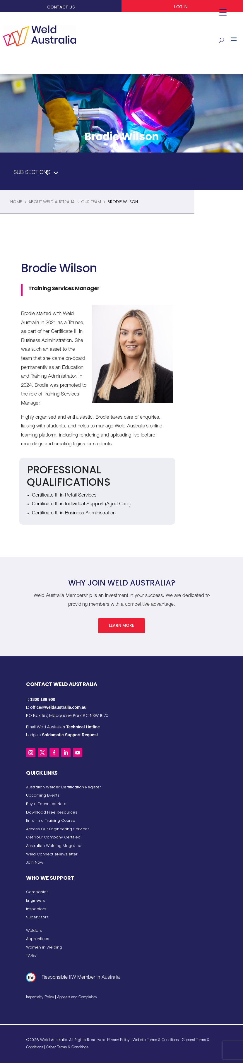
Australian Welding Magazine (53, 845)
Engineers (35, 900)
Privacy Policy (118, 1040)
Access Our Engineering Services (58, 828)
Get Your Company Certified (53, 837)
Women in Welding (44, 947)
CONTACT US (61, 7)
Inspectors (36, 908)
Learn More (121, 625)
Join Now (34, 862)
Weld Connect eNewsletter (52, 854)
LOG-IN (180, 7)
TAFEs (31, 955)
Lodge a (62, 735)
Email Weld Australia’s (63, 727)
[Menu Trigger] (223, 12)
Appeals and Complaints (77, 997)
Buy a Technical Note (46, 804)
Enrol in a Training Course (50, 820)
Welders (34, 930)
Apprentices (37, 939)
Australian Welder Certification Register (63, 787)
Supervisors (37, 917)
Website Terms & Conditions (156, 1040)
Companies (37, 892)
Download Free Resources (51, 812)
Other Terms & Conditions (67, 1048)
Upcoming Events (42, 795)
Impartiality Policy (40, 997)
